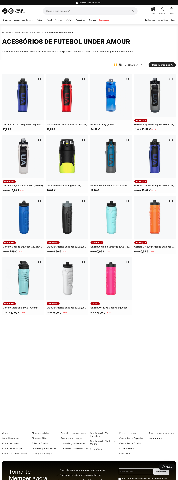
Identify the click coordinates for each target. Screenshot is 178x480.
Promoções (104, 20)
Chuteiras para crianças (44, 448)
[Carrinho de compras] (171, 11)
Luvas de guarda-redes (23, 20)
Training (40, 20)
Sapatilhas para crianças (73, 433)
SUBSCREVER (161, 471)
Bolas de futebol (40, 443)
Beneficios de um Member (89, 3)
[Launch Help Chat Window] (167, 467)
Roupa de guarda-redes (161, 433)
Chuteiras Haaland (11, 443)
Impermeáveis (126, 448)
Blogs (173, 20)
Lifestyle (69, 20)
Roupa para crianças (71, 438)
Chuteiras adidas (40, 433)
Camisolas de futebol (130, 443)
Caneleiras (124, 453)
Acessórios (80, 20)
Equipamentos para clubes (156, 20)
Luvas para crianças (42, 453)
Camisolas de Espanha (131, 438)
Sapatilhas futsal (10, 438)
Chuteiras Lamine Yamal (14, 453)
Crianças (92, 20)
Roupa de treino (127, 433)
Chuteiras (7, 20)
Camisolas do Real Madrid (74, 448)
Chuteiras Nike (39, 438)
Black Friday (155, 438)
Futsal (49, 20)
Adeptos (58, 20)
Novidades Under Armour (15, 32)
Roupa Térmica (97, 449)
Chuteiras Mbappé (12, 448)
